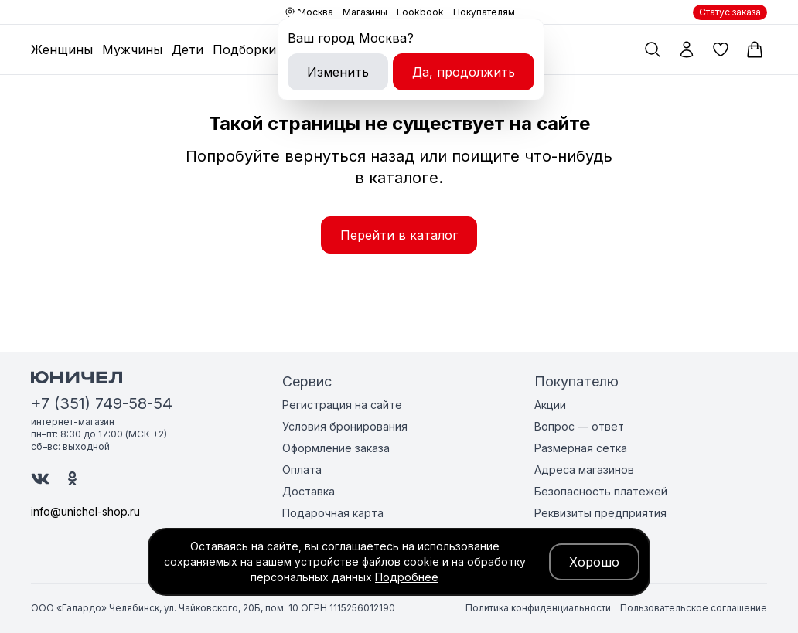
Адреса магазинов (584, 469)
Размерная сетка (580, 447)
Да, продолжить (463, 72)
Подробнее (406, 577)
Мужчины (132, 49)
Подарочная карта (333, 512)
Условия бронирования (345, 426)
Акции (550, 404)
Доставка (308, 491)
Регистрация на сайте (342, 404)
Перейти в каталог (399, 235)
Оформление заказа (336, 447)
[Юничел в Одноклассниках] (72, 478)
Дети (187, 49)
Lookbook (420, 12)
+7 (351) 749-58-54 (101, 403)
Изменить (338, 72)
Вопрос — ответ (579, 426)
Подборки (244, 49)
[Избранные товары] (720, 49)
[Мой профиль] (686, 49)
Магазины (365, 12)
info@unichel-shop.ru (85, 511)
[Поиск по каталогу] (652, 49)
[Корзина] (754, 49)
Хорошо (594, 562)
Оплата (302, 469)
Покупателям (484, 12)
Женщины (62, 49)
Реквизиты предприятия (600, 512)
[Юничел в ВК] (40, 479)
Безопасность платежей (600, 491)
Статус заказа (730, 12)
